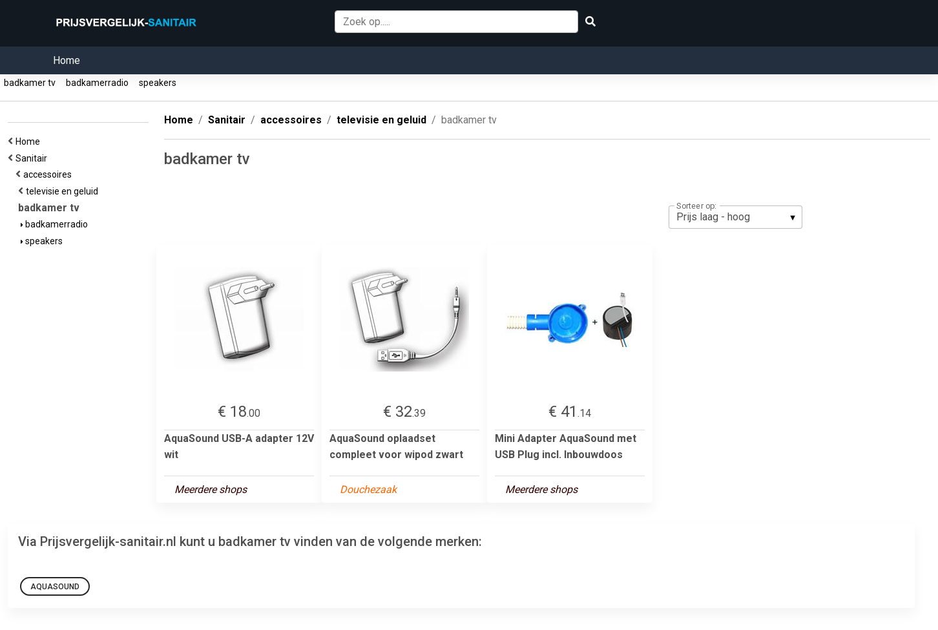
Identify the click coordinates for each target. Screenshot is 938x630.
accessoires (49, 174)
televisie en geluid (64, 191)
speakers (157, 83)
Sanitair (33, 158)
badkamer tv (29, 83)
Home (66, 60)
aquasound (54, 586)
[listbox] (735, 217)
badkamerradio (97, 83)
